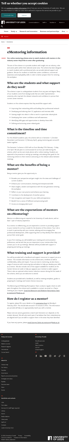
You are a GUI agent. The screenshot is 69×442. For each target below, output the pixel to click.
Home (6, 31)
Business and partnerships (49, 31)
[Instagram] (50, 356)
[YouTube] (45, 356)
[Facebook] (36, 356)
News (2, 387)
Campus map (4, 365)
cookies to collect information (17, 8)
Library (3, 411)
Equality (3, 382)
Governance (4, 373)
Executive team (5, 384)
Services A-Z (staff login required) (10, 408)
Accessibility (27, 436)
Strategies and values (6, 379)
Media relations (5, 417)
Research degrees (6, 347)
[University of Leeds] (58, 438)
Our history (4, 367)
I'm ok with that (9, 15)
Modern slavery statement (8, 440)
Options (24, 15)
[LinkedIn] (41, 356)
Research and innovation (28, 31)
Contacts (3, 425)
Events (3, 390)
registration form (41, 303)
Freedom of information (20, 438)
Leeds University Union (7, 428)
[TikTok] (59, 356)
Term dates (4, 405)
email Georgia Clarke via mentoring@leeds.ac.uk (43, 322)
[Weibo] (55, 356)
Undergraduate (5, 341)
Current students (34, 22)
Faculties (53, 22)
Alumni (62, 22)
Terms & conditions (6, 438)
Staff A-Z (3, 422)
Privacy (20, 436)
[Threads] (64, 356)
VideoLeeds (4, 419)
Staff (45, 22)
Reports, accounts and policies (9, 376)
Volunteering (10, 42)
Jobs (2, 402)
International (4, 349)
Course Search (5, 352)
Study (14, 31)
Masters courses (5, 344)
